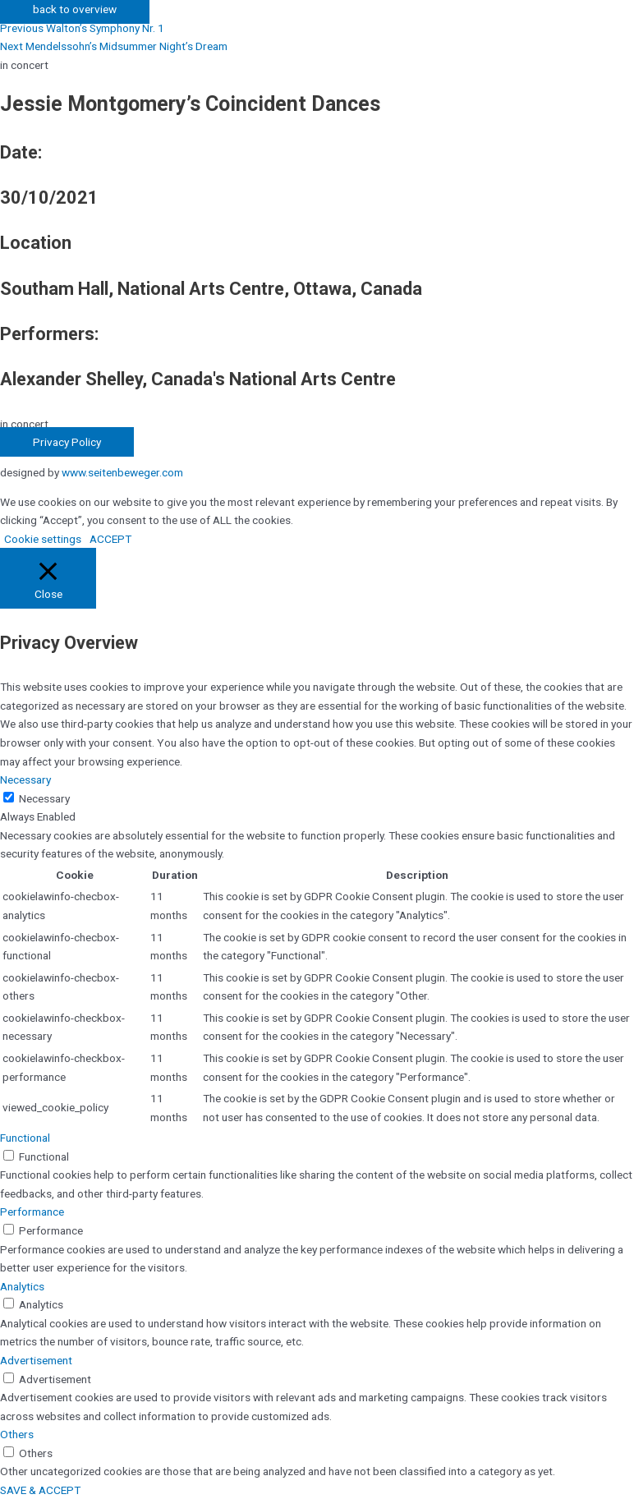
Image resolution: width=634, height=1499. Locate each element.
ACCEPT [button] (110, 538)
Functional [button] (25, 1137)
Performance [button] (32, 1211)
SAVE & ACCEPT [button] (40, 1490)
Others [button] (17, 1434)
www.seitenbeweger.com (122, 472)
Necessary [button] (25, 779)
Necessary (44, 798)
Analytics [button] (22, 1286)
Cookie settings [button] (42, 538)
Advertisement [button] (36, 1360)
